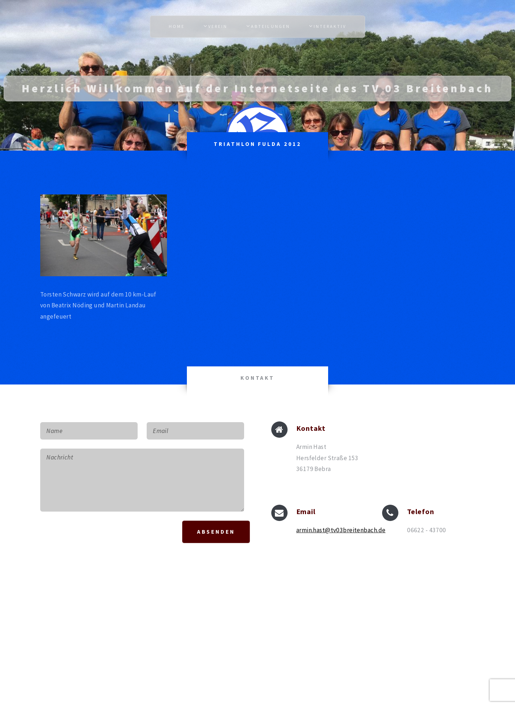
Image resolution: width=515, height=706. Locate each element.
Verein (217, 26)
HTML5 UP (287, 628)
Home (177, 26)
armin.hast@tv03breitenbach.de (341, 530)
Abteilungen (270, 26)
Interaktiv (330, 26)
